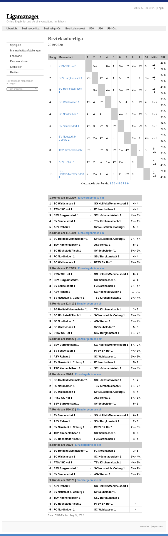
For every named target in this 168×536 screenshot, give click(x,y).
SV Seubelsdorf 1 (69, 126)
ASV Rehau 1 (67, 162)
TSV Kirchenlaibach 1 (71, 150)
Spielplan (15, 45)
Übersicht (12, 28)
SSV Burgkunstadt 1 (70, 78)
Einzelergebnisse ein (91, 197)
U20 (91, 28)
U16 (100, 28)
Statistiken (16, 66)
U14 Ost (111, 28)
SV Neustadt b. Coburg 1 (67, 138)
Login (160, 8)
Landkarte (16, 56)
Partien (14, 72)
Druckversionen (19, 61)
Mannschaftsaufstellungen (25, 50)
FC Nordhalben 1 (69, 114)
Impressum (157, 526)
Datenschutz (145, 526)
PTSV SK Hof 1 (68, 66)
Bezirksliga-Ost (52, 28)
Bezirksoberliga (30, 28)
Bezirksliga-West (75, 28)
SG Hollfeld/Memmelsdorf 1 (71, 174)
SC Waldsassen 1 (69, 102)
